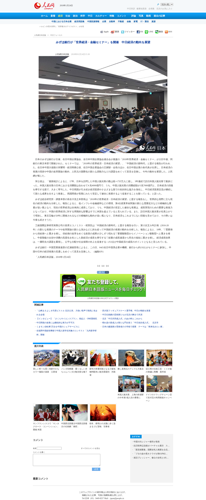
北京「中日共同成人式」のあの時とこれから (122, 319)
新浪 (115, 32)
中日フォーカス (56, 35)
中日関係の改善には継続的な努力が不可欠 (55, 323)
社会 (68, 16)
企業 (104, 21)
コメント (121, 16)
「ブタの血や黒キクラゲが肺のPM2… (151, 454)
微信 (159, 32)
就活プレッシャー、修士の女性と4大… (151, 458)
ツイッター (128, 32)
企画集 (151, 9)
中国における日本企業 (62, 21)
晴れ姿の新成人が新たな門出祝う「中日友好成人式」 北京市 (130, 323)
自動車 (112, 21)
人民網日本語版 (40, 35)
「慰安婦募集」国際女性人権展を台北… (152, 450)
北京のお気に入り (164, 9)
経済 (60, 16)
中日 (90, 16)
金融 (129, 21)
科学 (82, 16)
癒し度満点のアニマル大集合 (131, 369)
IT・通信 (144, 21)
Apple (104, 32)
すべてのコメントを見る (90, 448)
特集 (112, 16)
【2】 (103, 266)
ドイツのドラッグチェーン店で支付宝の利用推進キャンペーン (159, 398)
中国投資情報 (93, 21)
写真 (141, 16)
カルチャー (101, 16)
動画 (148, 16)
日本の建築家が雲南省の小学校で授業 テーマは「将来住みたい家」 (133, 327)
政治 (75, 16)
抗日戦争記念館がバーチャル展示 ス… (152, 446)
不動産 (121, 21)
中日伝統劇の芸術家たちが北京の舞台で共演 (122, 315)
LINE (149, 32)
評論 (133, 16)
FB (140, 32)
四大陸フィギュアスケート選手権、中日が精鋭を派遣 (126, 311)
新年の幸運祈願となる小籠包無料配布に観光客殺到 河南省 (102, 372)
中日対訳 (131, 9)
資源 (153, 21)
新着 (53, 16)
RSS (168, 32)
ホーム (44, 16)
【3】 (107, 266)
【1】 (99, 266)
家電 (136, 21)
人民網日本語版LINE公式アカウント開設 (103, 286)
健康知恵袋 (141, 9)
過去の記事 (159, 16)
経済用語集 (79, 21)
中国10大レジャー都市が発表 (147, 442)
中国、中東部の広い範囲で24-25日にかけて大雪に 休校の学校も (64, 26)
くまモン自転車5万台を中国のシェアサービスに (58, 327)
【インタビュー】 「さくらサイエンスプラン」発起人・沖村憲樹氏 (66, 319)
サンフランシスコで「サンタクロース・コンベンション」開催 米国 (46, 426)
